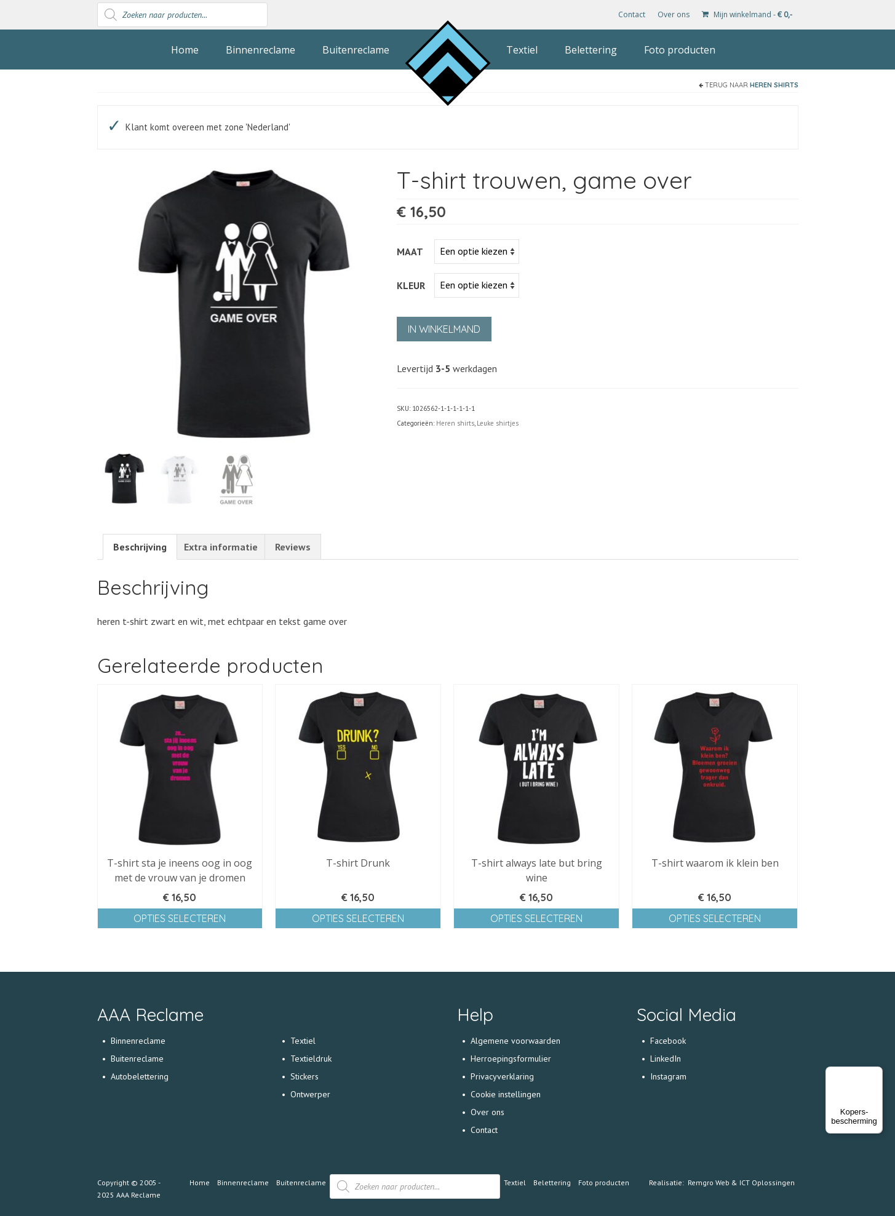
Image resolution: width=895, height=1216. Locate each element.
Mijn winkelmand (747, 14)
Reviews (293, 547)
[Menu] (875, 1074)
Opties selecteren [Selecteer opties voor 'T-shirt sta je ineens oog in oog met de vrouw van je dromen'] (179, 918)
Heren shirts (774, 85)
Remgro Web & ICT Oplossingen (741, 1182)
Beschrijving (140, 547)
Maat (410, 251)
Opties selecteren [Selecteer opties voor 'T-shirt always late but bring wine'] (536, 918)
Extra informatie (221, 547)
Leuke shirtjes (498, 423)
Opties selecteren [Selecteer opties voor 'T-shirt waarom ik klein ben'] (715, 918)
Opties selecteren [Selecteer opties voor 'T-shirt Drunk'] (358, 918)
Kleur (411, 285)
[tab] (140, 547)
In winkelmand (444, 329)
